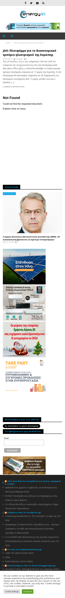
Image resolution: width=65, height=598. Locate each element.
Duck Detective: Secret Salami (19, 561)
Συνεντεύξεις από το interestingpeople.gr (31, 565)
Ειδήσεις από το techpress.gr (24, 512)
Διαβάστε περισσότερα (14, 87)
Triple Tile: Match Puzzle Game (19, 553)
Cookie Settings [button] (12, 591)
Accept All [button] (28, 591)
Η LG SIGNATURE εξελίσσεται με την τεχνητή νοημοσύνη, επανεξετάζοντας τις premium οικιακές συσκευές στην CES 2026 (32, 541)
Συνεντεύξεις (9, 193)
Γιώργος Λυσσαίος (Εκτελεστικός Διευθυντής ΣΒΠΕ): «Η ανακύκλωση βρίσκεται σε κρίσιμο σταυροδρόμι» (31, 238)
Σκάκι (7, 557)
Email (6, 438)
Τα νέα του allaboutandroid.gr (24, 549)
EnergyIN (18, 59)
